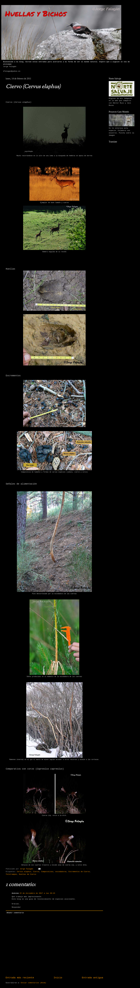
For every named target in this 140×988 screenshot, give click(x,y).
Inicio (58, 977)
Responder (16, 907)
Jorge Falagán (27, 869)
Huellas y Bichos (35, 13)
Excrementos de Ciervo (79, 872)
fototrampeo (11, 874)
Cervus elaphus (24, 872)
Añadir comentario (15, 913)
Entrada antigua (92, 977)
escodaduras (60, 872)
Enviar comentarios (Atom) (33, 983)
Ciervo (36, 872)
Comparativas (47, 872)
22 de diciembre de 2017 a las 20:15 (37, 893)
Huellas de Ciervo (27, 874)
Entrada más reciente (20, 977)
